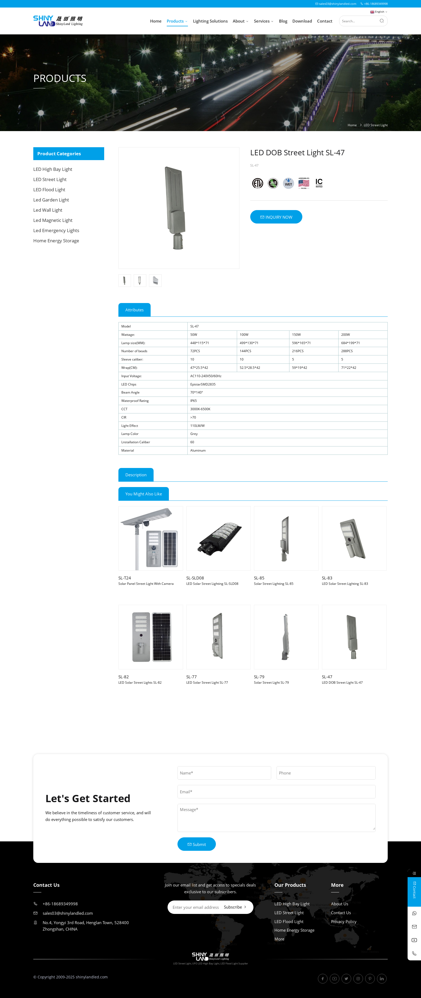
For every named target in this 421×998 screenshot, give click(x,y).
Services (264, 21)
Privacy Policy (344, 921)
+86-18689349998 (374, 4)
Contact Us (341, 912)
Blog (283, 21)
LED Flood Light (49, 189)
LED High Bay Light (52, 169)
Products (177, 21)
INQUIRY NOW (276, 217)
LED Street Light (376, 125)
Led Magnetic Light (52, 220)
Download (302, 21)
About (241, 21)
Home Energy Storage (56, 240)
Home (156, 21)
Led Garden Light (51, 200)
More (279, 939)
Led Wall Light (47, 210)
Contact (324, 21)
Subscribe (235, 907)
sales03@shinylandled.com (335, 4)
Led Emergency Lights (56, 230)
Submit (196, 844)
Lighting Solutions (210, 21)
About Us (339, 903)
